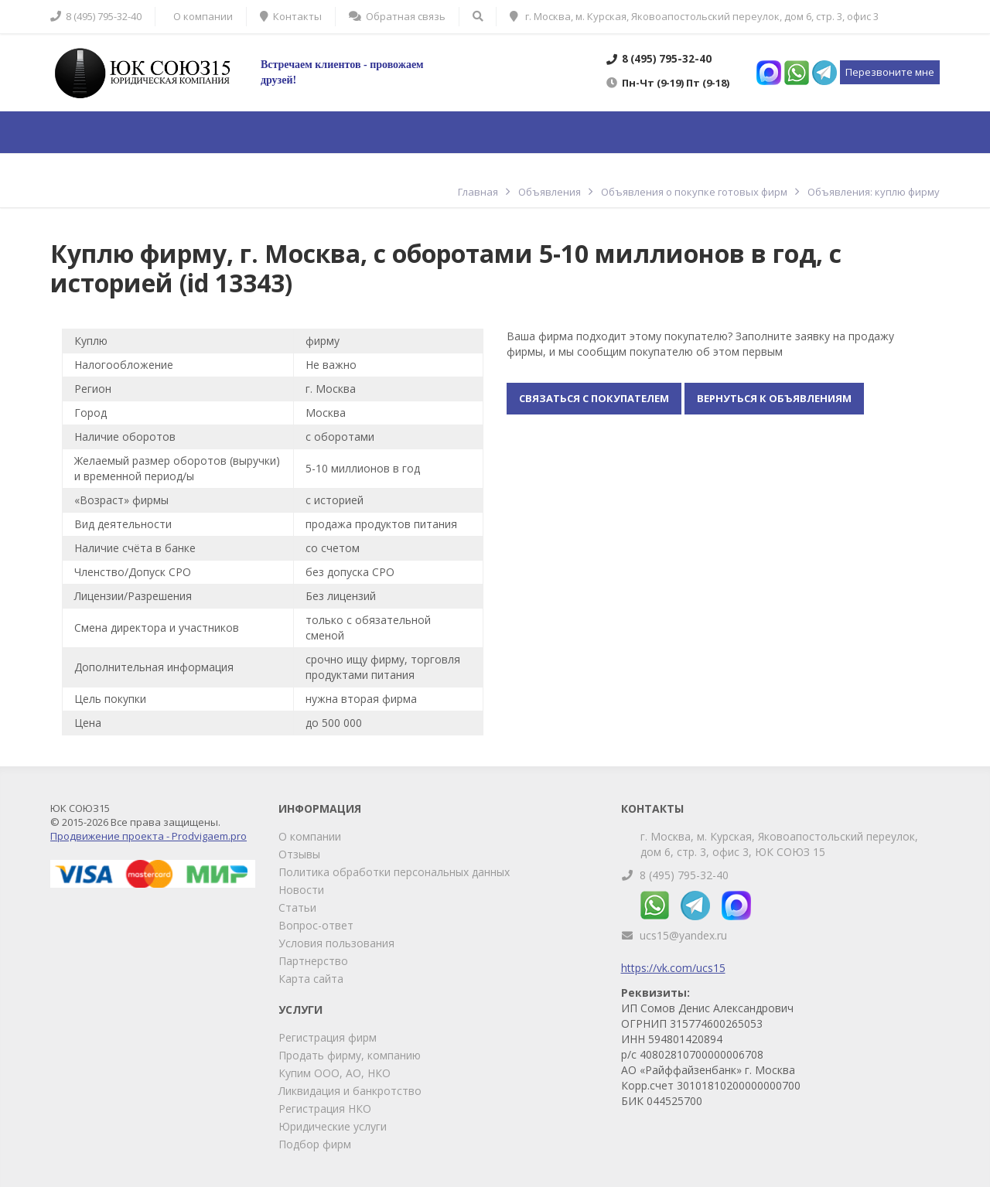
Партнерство (313, 960)
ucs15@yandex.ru (683, 935)
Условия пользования (336, 943)
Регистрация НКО (324, 1108)
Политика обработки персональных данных (394, 872)
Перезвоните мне (889, 72)
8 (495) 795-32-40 (684, 875)
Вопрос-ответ (315, 925)
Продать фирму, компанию (349, 1055)
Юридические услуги (332, 1126)
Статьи (297, 907)
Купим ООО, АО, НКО (334, 1073)
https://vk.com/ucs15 (673, 967)
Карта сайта (310, 978)
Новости (301, 889)
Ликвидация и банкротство (350, 1090)
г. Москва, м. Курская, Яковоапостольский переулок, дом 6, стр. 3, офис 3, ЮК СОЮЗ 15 (779, 844)
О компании (309, 836)
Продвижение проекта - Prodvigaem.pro (148, 836)
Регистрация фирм (327, 1037)
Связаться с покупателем (594, 398)
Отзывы (299, 854)
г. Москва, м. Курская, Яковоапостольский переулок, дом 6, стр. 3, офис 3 (694, 16)
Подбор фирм (314, 1144)
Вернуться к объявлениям (774, 398)
